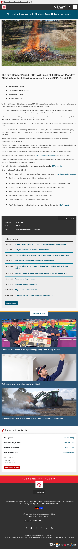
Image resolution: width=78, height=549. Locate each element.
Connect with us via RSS (51, 528)
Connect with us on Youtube (31, 528)
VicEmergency (69, 538)
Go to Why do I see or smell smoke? (39, 291)
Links (56, 538)
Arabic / (38, 521)
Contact (43, 538)
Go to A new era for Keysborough (39, 280)
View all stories (11, 303)
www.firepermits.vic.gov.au (45, 156)
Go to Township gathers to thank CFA (39, 286)
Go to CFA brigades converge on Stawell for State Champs (39, 296)
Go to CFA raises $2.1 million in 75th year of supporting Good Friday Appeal (39, 245)
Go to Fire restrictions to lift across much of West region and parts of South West (39, 256)
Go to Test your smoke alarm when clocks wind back (39, 251)
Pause (28, 521)
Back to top (40, 493)
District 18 (37, 230)
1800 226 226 (69, 443)
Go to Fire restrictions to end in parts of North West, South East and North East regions (39, 268)
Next (31, 521)
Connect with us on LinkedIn (46, 528)
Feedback (50, 538)
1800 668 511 (69, 448)
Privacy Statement (17, 538)
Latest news (11, 239)
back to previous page (67, 219)
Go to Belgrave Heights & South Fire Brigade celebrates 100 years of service (39, 275)
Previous (25, 521)
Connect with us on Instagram (36, 528)
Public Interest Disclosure (32, 538)
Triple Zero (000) (68, 438)
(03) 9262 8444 (68, 453)
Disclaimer (7, 538)
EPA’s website (57, 167)
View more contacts (12, 468)
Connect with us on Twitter (41, 528)
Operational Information (23, 230)
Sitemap (61, 538)
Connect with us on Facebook (26, 528)
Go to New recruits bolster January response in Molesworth (39, 262)
